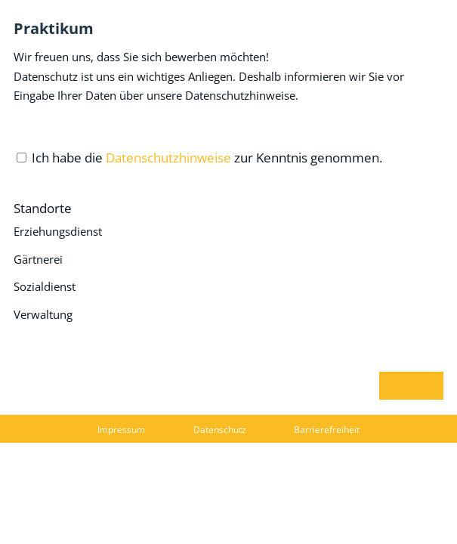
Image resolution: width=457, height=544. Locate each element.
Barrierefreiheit (327, 429)
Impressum (121, 429)
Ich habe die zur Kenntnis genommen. (207, 157)
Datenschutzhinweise (168, 157)
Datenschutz (219, 429)
